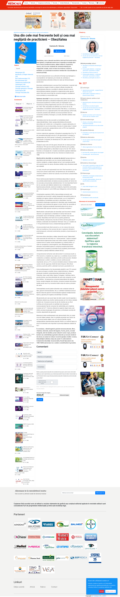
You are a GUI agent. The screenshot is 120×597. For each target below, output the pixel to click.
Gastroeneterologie (87, 119)
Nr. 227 (26, 32)
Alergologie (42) (20, 72)
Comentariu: (41, 367)
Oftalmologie (85, 173)
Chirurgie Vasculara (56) (22, 92)
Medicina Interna (86, 144)
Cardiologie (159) (20, 84)
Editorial (84, 112)
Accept (102, 591)
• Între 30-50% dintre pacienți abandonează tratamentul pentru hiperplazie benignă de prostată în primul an (38, 7)
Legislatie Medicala (87, 130)
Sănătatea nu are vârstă (88, 160)
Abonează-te (100, 493)
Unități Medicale (64, 3)
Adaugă (40, 399)
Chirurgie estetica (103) (22, 86)
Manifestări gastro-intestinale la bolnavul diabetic (92, 103)
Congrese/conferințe (44, 3)
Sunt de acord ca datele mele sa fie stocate (47, 382)
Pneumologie (85, 189)
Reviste (55, 3)
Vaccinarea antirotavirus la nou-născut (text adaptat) (93, 126)
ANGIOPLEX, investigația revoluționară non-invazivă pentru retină (93, 176)
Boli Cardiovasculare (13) (22, 78)
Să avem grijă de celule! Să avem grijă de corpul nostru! (92, 140)
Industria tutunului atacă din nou (90, 192)
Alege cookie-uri (110, 591)
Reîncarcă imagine (64, 395)
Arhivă (32, 587)
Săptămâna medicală (19, 32)
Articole (33, 3)
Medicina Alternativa (87, 137)
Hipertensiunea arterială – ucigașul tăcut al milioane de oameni (93, 91)
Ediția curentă (19, 587)
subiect (94, 63)
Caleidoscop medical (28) (22, 82)
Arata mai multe (20, 96)
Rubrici (43, 587)
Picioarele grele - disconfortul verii (91, 154)
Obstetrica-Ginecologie (88, 163)
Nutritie (83, 157)
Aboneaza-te (100, 204)
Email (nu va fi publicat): (44, 357)
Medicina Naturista (87, 150)
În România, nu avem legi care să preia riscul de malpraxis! (93, 133)
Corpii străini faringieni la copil (90, 186)
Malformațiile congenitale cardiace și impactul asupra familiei (91, 94)
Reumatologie (85, 195)
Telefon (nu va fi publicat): (45, 361)
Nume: (39, 352)
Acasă (26, 3)
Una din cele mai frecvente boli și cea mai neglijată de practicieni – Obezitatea (92, 108)
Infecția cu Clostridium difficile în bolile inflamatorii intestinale (92, 122)
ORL (82, 184)
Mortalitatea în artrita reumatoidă (90, 197)
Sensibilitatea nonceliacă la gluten (91, 106)
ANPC (104, 596)
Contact (84, 3)
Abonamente (75, 3)
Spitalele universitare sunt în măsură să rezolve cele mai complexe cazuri (92, 115)
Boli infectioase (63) (21, 80)
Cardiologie (85, 87)
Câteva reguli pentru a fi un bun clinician (92, 147)
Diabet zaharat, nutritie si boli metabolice (38, 32)
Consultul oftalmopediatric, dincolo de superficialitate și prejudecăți (92, 180)
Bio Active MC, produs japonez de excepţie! (93, 152)
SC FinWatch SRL (97, 596)
